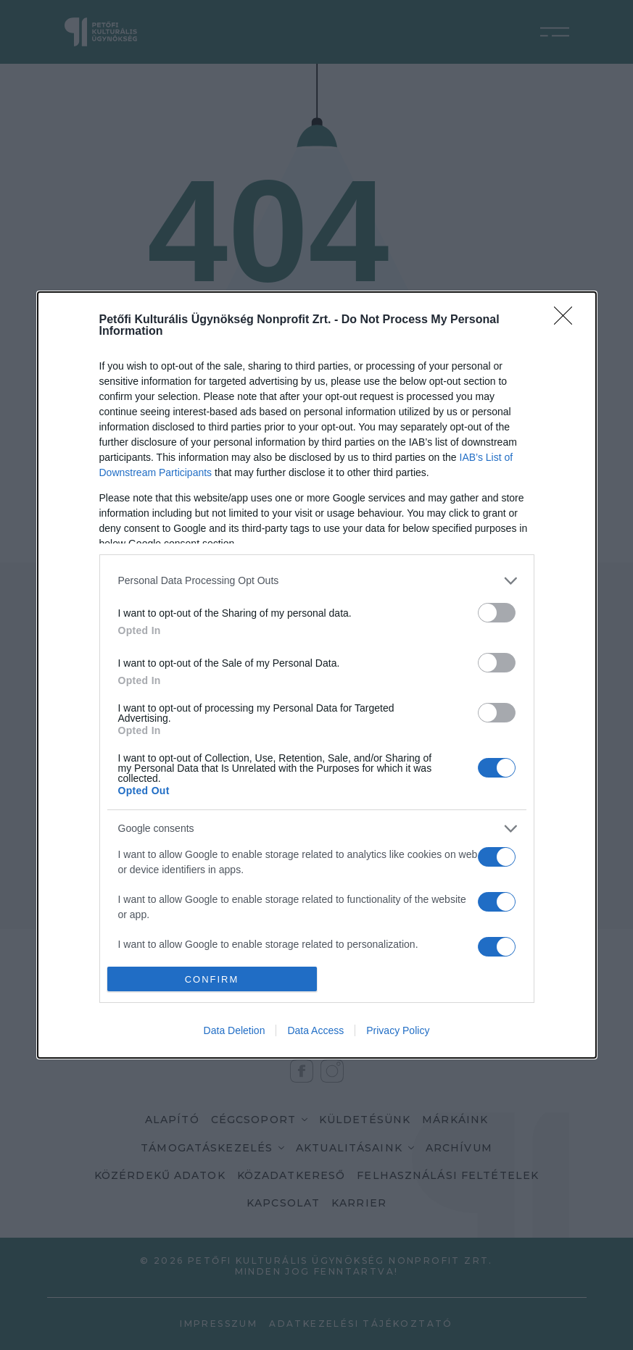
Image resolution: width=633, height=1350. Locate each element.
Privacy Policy (397, 1030)
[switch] (497, 612)
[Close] (568, 320)
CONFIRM (212, 979)
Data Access (315, 1030)
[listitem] (317, 580)
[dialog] (317, 675)
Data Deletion (234, 1030)
